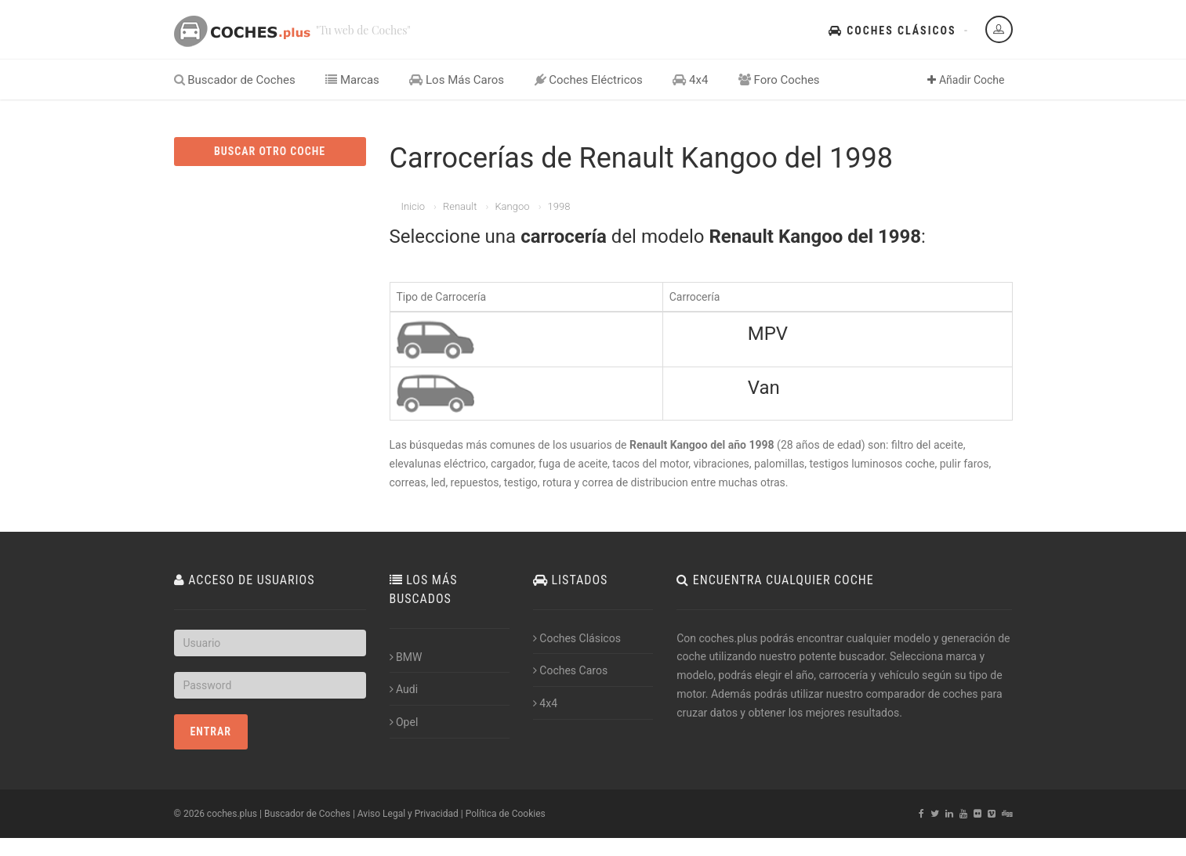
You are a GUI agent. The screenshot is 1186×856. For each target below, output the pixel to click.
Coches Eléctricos (589, 80)
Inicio (413, 206)
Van (764, 388)
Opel (404, 722)
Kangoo (512, 206)
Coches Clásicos (892, 30)
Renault (460, 206)
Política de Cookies (506, 813)
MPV (768, 334)
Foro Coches (779, 80)
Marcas (352, 80)
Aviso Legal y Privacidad (408, 813)
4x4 (690, 80)
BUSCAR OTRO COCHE (269, 151)
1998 (559, 206)
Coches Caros (570, 670)
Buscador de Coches (235, 80)
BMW (406, 657)
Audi (404, 689)
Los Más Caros (456, 80)
